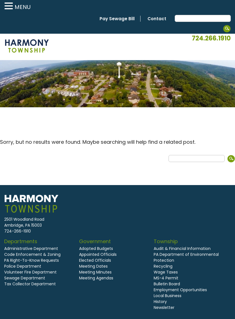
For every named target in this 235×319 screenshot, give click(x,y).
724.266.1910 (211, 38)
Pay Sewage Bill (117, 19)
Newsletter (164, 307)
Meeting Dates (93, 266)
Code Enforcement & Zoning (32, 254)
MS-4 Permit (166, 278)
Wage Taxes (166, 272)
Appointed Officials (98, 254)
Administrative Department (31, 248)
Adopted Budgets (96, 248)
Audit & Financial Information (182, 248)
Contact (157, 19)
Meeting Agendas (96, 278)
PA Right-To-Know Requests (31, 260)
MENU (23, 7)
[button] (9, 6)
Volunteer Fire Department (30, 272)
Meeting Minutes (95, 272)
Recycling (163, 266)
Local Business (167, 296)
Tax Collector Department (30, 284)
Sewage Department (24, 278)
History (160, 301)
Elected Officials (95, 260)
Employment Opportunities (180, 290)
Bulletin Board (167, 284)
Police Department (22, 266)
